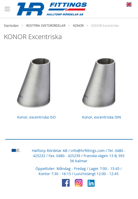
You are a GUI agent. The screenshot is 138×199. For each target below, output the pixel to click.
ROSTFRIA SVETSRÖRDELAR (45, 25)
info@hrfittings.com (88, 150)
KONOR (78, 25)
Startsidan (11, 25)
